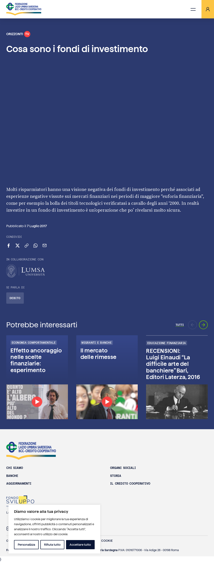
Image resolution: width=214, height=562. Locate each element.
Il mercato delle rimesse (98, 353)
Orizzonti (18, 34)
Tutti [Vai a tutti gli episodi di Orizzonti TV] (180, 324)
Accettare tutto (80, 544)
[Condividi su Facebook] (9, 246)
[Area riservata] (207, 9)
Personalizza (26, 544)
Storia (115, 476)
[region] (54, 529)
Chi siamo (14, 468)
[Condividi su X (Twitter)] (18, 246)
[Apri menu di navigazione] (193, 9)
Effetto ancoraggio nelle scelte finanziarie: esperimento (36, 360)
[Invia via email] (44, 246)
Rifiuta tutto (52, 544)
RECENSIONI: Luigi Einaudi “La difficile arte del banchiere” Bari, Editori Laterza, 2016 (173, 364)
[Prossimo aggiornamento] (203, 324)
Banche (12, 476)
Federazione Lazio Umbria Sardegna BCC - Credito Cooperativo (31, 451)
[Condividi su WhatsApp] (35, 246)
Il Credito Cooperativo (130, 483)
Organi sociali (123, 468)
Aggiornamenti (18, 483)
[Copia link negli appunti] (27, 246)
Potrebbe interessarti (41, 325)
